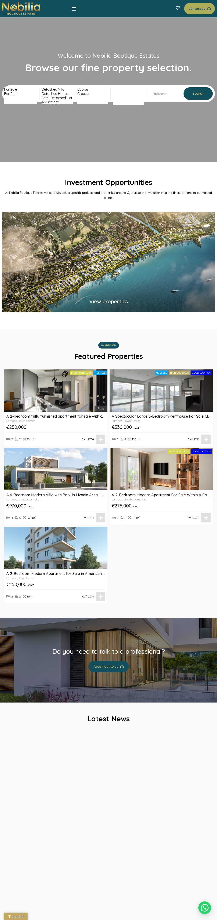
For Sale (20, 89)
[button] (74, 9)
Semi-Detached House (57, 98)
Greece (92, 94)
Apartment (57, 102)
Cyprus (92, 89)
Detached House (57, 94)
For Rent (20, 94)
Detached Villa (57, 89)
